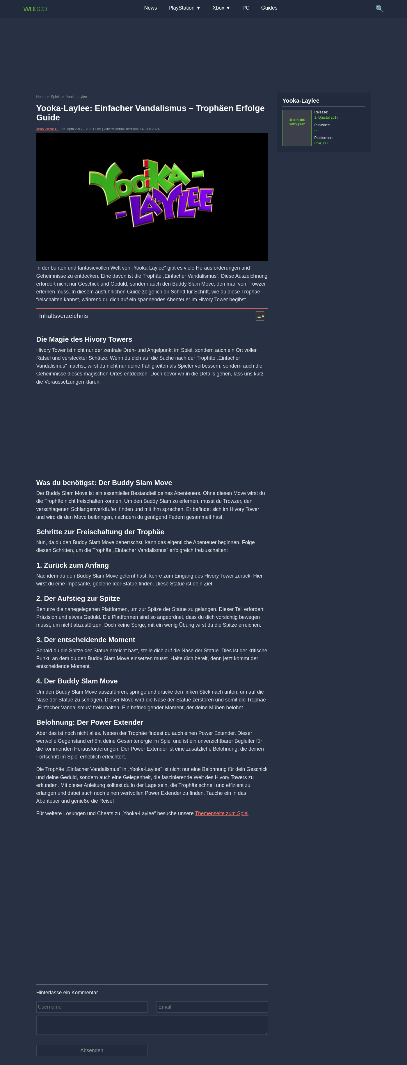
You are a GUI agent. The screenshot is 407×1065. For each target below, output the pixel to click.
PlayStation (182, 8)
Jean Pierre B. (47, 129)
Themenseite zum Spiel (221, 813)
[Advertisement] (203, 53)
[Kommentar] (152, 1025)
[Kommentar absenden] (91, 1050)
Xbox (218, 8)
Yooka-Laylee (300, 100)
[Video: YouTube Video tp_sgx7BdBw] (152, 900)
